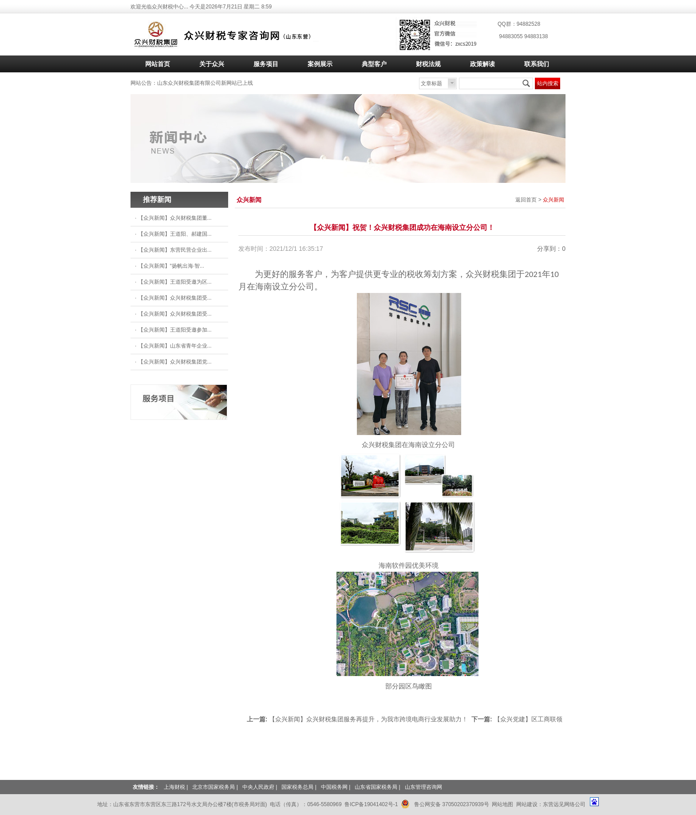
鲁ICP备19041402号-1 (371, 804)
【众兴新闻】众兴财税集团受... (175, 298)
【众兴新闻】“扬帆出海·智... (171, 266)
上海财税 (174, 787)
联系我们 (536, 63)
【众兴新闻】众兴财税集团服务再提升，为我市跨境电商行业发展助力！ (368, 719)
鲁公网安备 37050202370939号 (445, 802)
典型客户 (374, 63)
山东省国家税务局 (376, 787)
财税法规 (428, 63)
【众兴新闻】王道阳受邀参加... (175, 330)
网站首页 (157, 63)
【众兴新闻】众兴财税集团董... (175, 218)
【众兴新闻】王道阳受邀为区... (175, 282)
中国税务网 (334, 787)
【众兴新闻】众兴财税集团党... (175, 362)
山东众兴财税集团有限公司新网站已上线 (205, 83)
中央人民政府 (258, 787)
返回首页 (526, 200)
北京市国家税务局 (213, 787)
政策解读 (482, 63)
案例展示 (320, 63)
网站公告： (143, 83)
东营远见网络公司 (565, 804)
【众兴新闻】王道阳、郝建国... (175, 234)
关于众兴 (211, 63)
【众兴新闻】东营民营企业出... (175, 250)
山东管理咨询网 (423, 787)
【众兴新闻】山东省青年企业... (175, 346)
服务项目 (265, 63)
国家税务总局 (297, 787)
